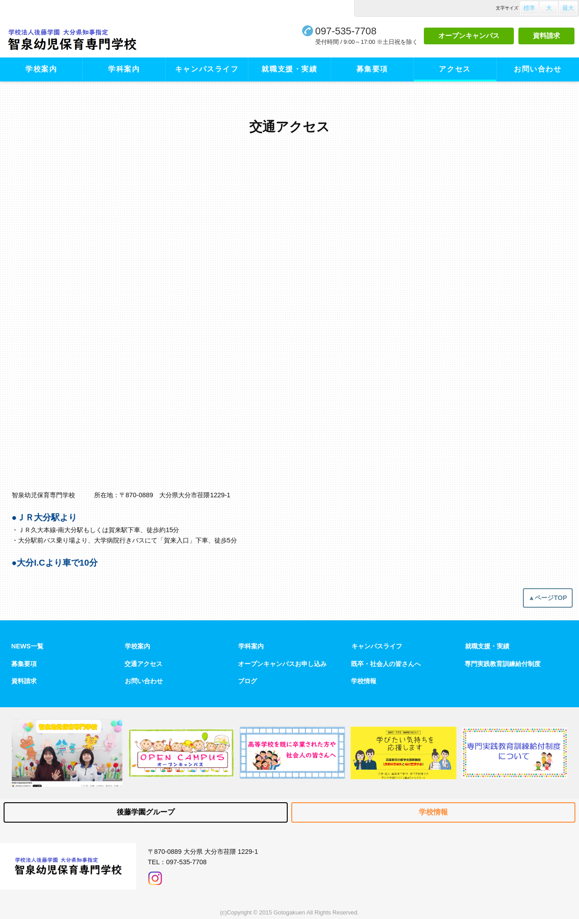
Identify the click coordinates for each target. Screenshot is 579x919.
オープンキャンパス (468, 35)
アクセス (454, 69)
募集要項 (372, 69)
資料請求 (546, 35)
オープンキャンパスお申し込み (282, 664)
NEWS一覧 (27, 646)
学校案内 (41, 69)
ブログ (247, 681)
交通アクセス (143, 664)
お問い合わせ (538, 69)
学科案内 (124, 69)
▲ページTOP (547, 597)
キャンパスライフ (207, 69)
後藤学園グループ (146, 812)
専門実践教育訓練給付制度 (503, 664)
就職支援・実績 (289, 69)
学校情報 (363, 681)
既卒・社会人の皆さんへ (386, 664)
